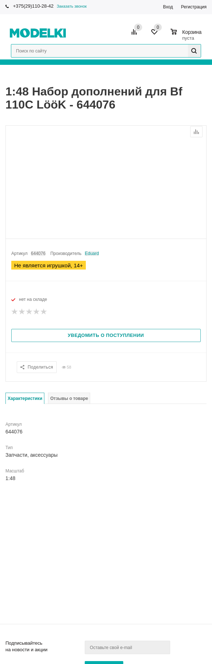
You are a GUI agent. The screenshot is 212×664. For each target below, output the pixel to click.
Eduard (92, 253)
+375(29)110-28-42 (33, 6)
